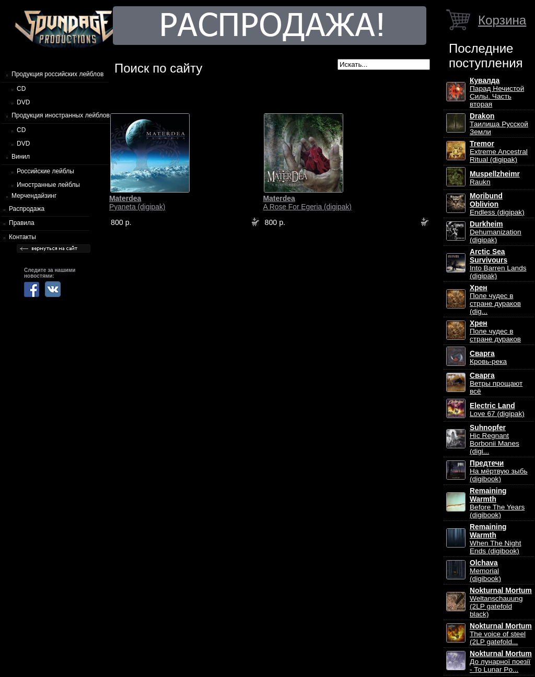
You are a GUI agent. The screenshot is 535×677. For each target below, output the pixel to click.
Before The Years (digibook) (497, 503)
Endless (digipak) (497, 204)
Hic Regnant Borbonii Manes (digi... (494, 439)
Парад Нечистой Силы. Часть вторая (497, 92)
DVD (23, 102)
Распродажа (26, 208)
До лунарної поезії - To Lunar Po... (501, 661)
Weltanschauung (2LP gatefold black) (501, 602)
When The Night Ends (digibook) (495, 539)
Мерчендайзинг (33, 195)
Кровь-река (488, 357)
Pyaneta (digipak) (137, 202)
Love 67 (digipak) (497, 410)
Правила (21, 223)
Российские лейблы (45, 171)
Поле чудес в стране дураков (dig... (495, 299)
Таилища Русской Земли (499, 124)
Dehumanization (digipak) (495, 232)
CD (21, 88)
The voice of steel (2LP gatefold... (501, 634)
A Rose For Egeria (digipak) (307, 202)
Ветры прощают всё (496, 383)
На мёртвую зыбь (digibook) (499, 471)
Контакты (22, 237)
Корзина (502, 20)
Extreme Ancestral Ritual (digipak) (499, 151)
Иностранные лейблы (48, 184)
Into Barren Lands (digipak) (498, 264)
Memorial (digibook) (485, 571)
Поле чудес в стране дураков (495, 331)
